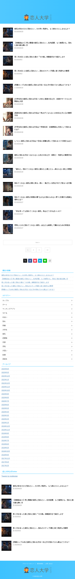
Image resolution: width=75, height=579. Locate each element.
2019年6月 (5, 444)
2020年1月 (5, 422)
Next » (38, 242)
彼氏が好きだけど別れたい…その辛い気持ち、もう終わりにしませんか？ (27, 275)
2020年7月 (5, 401)
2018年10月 (5, 451)
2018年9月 (5, 455)
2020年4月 (5, 412)
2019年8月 (5, 437)
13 (48, 250)
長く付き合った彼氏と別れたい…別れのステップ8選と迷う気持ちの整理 (27, 286)
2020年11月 (5, 387)
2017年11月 (5, 458)
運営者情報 (40, 563)
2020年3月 (5, 415)
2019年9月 (5, 433)
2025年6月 (5, 369)
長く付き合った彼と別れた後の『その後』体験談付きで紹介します (41, 57)
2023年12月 (5, 376)
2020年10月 (5, 390)
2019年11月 (5, 430)
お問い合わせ (49, 563)
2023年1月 (5, 379)
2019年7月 (5, 440)
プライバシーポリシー (28, 563)
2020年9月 (5, 394)
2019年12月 (5, 426)
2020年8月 (5, 397)
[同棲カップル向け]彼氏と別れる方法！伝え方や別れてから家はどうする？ (28, 289)
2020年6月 (5, 405)
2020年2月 (5, 419)
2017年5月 (5, 462)
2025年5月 (5, 372)
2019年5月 (5, 448)
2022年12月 (5, 383)
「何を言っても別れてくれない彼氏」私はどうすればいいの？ (39, 211)
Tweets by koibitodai (10, 476)
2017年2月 (5, 465)
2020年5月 (5, 408)
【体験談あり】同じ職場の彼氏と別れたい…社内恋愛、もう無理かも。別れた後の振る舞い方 (34, 279)
